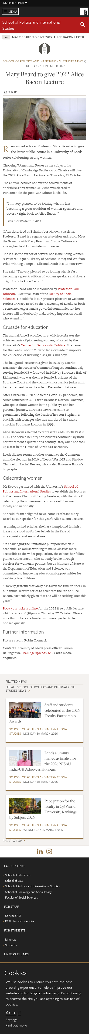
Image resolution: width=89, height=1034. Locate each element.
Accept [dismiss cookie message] (13, 1012)
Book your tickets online (20, 608)
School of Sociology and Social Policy (28, 891)
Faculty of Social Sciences (21, 897)
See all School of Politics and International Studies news (41, 689)
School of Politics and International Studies (40, 489)
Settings (11, 1019)
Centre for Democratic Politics (43, 345)
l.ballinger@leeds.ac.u (37, 653)
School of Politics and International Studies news (43, 61)
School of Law (14, 880)
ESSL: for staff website (19, 921)
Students (11, 945)
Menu (12, 11)
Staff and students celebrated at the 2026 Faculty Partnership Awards (44, 713)
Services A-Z (13, 915)
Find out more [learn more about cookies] (16, 1025)
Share (12, 92)
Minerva (10, 939)
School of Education (18, 875)
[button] (83, 25)
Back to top (12, 841)
